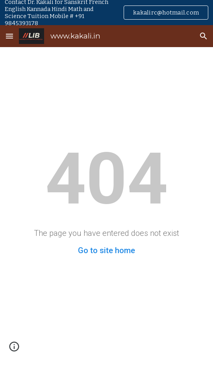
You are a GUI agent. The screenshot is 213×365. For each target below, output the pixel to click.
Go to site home (106, 250)
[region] (106, 12)
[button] (9, 36)
